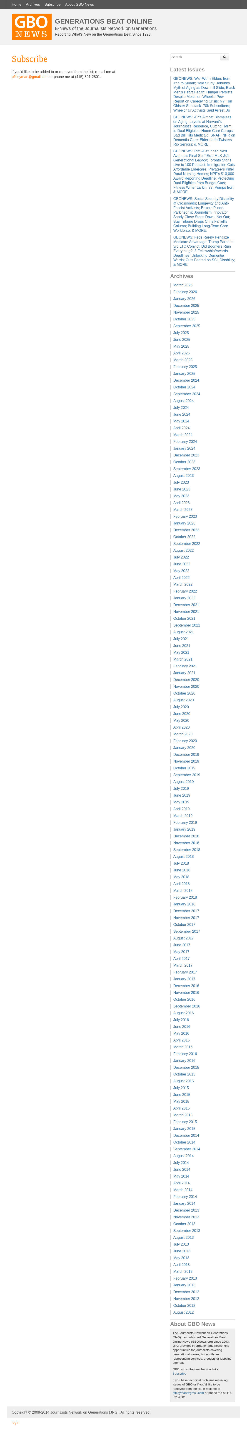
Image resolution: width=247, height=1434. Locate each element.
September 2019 (186, 775)
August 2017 (183, 938)
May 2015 (181, 1101)
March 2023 (183, 510)
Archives (33, 4)
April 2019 (181, 809)
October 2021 (184, 618)
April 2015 (181, 1108)
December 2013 (186, 1210)
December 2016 (186, 986)
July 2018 (181, 863)
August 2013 (183, 1237)
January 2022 (184, 598)
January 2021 (184, 673)
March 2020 (183, 734)
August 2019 (183, 782)
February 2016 (185, 1054)
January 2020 (184, 748)
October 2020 (184, 693)
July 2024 (181, 408)
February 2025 (185, 367)
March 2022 (183, 584)
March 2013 (183, 1271)
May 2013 (181, 1258)
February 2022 (185, 591)
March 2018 (183, 891)
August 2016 (183, 1013)
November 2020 (186, 686)
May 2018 (181, 877)
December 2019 (186, 754)
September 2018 (186, 850)
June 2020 (181, 714)
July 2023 (181, 482)
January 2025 (184, 374)
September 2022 (186, 544)
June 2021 (181, 646)
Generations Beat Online (103, 21)
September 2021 (186, 625)
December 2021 (186, 605)
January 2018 (184, 904)
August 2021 (183, 632)
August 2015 (183, 1081)
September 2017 (186, 931)
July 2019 (181, 788)
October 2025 (184, 319)
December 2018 (186, 836)
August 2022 (183, 550)
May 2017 (181, 952)
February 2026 (185, 292)
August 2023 (183, 476)
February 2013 (185, 1278)
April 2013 (181, 1265)
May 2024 (181, 421)
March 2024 (183, 435)
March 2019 (183, 816)
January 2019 (184, 829)
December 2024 (186, 380)
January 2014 (184, 1203)
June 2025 (181, 339)
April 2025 (181, 353)
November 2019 (186, 761)
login (16, 1422)
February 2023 (185, 516)
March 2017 (183, 965)
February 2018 (185, 897)
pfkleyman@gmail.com (30, 77)
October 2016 (184, 999)
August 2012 (183, 1312)
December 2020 (186, 680)
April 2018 (181, 884)
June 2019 (181, 795)
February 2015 (185, 1122)
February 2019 (185, 822)
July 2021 (181, 639)
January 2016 (184, 1061)
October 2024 (184, 387)
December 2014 (186, 1135)
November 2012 (186, 1299)
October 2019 (184, 768)
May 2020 (181, 720)
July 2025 (181, 333)
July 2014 (181, 1163)
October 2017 (184, 925)
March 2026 (183, 285)
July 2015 (181, 1088)
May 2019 (181, 802)
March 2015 (183, 1115)
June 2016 (181, 1027)
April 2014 (181, 1183)
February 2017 (185, 972)
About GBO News (79, 4)
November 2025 (186, 312)
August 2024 (183, 401)
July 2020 (181, 707)
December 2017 (186, 911)
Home (17, 4)
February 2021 (185, 666)
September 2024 (186, 394)
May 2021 (181, 652)
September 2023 (186, 469)
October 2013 (184, 1224)
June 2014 (181, 1169)
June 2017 (181, 945)
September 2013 (186, 1231)
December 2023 (186, 455)
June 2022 (181, 564)
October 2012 (184, 1305)
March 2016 (183, 1047)
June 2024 (181, 414)
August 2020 (183, 700)
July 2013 (181, 1244)
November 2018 (186, 843)
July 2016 (181, 1020)
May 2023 (181, 496)
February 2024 (185, 442)
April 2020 (181, 727)
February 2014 (185, 1197)
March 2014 (183, 1190)
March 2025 (183, 360)
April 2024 (181, 428)
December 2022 (186, 530)
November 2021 (186, 612)
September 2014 (186, 1149)
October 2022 (184, 537)
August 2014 (183, 1156)
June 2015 (181, 1095)
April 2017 (181, 959)
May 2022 (181, 571)
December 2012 (186, 1292)
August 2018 (183, 856)
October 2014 (184, 1142)
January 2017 (184, 979)
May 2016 (181, 1033)
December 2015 (186, 1067)
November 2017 (186, 918)
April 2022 (181, 578)
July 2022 (181, 557)
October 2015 (184, 1074)
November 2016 (186, 993)
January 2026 (184, 299)
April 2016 (181, 1040)
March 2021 (183, 659)
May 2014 (181, 1176)
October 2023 (184, 462)
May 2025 (181, 346)
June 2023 (181, 489)
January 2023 (184, 523)
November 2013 (186, 1217)
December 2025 (186, 305)
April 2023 (181, 503)
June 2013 (181, 1251)
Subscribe (53, 4)
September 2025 (186, 326)
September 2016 (186, 1006)
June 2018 (181, 870)
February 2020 (185, 741)
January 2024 (184, 448)
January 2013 (184, 1285)
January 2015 (184, 1129)
